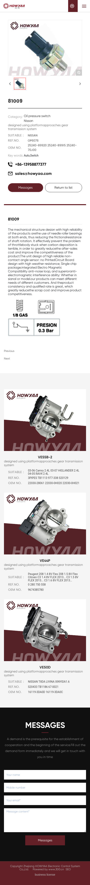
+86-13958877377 (30, 164)
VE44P (45, 560)
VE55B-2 (45, 457)
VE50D (45, 667)
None (15, 358)
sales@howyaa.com (33, 173)
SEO (68, 869)
